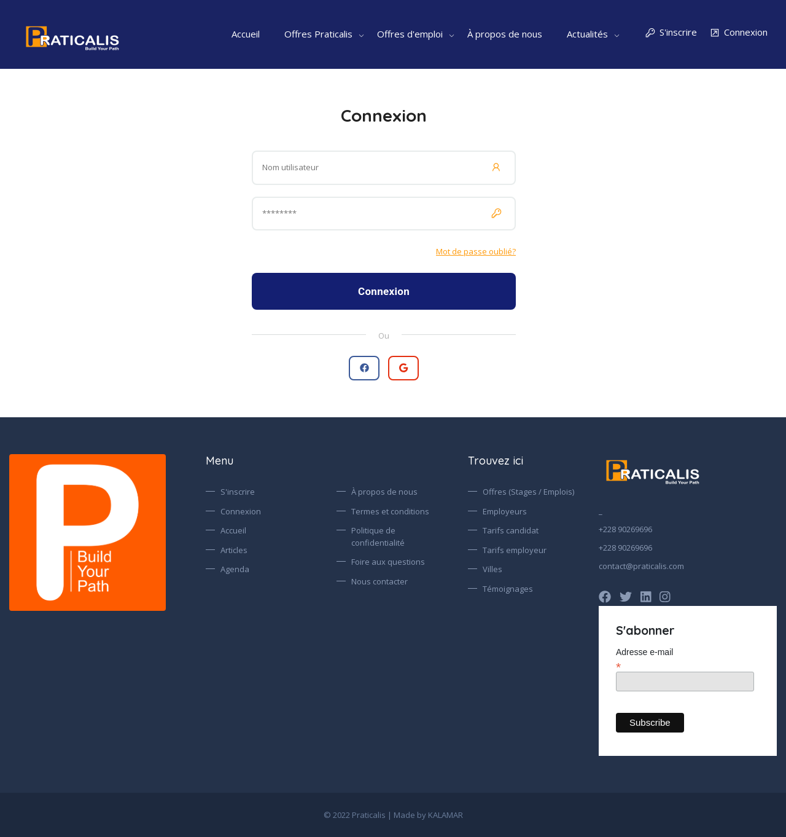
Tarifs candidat (511, 530)
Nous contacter (379, 581)
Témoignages (508, 588)
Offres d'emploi (410, 34)
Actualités (587, 34)
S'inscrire (671, 33)
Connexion (738, 33)
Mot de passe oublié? (476, 251)
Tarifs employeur (515, 550)
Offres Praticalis (318, 34)
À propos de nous (504, 34)
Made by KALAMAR (428, 814)
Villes (492, 569)
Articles (233, 550)
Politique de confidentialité (378, 536)
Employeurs (505, 511)
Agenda (234, 569)
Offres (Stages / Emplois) (528, 491)
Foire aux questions (388, 561)
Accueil (246, 34)
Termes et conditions (390, 511)
